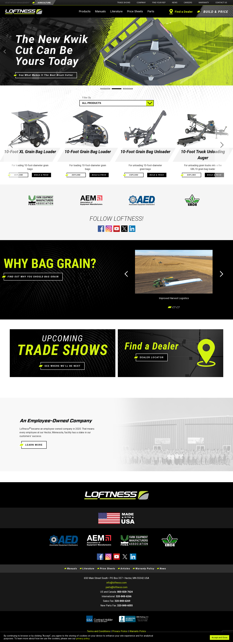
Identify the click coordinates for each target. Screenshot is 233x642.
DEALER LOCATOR (152, 357)
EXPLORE (18, 175)
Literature (116, 11)
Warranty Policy (144, 568)
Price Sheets (135, 11)
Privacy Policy (119, 631)
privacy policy (82, 638)
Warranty (204, 2)
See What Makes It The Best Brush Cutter (44, 75)
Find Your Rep (158, 2)
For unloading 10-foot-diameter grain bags (145, 167)
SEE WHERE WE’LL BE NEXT (62, 366)
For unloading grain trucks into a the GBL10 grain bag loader (203, 167)
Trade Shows (123, 2)
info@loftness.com (116, 582)
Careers (188, 2)
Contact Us (221, 2)
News (174, 2)
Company (141, 2)
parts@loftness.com (116, 587)
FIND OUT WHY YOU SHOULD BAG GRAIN (33, 276)
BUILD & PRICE (41, 175)
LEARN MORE (34, 444)
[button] (116, 51)
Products (85, 11)
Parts (150, 11)
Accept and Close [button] (219, 637)
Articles (125, 568)
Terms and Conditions (98, 631)
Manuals (100, 11)
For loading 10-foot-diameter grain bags (30, 167)
